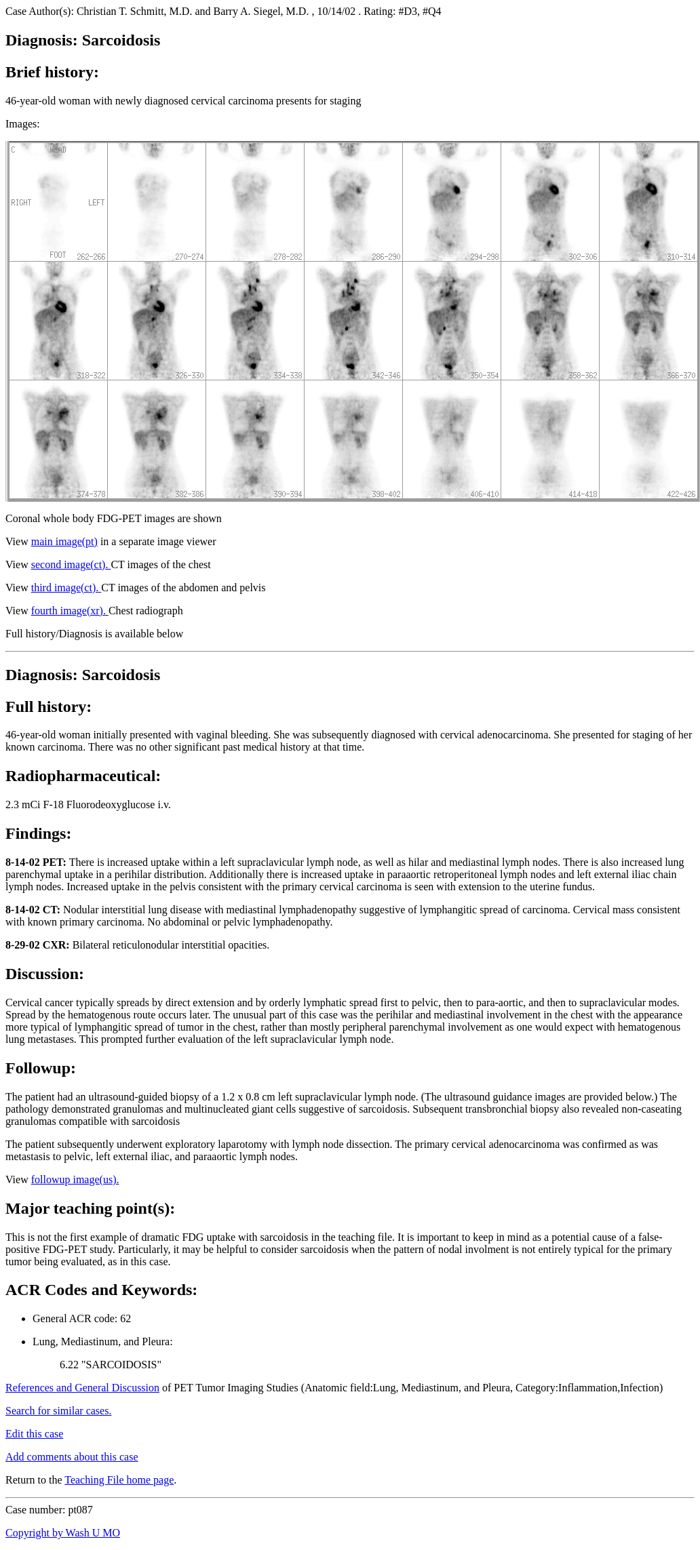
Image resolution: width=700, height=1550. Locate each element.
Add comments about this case (71, 1457)
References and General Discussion (82, 1387)
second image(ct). (71, 564)
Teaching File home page (119, 1480)
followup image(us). (75, 1179)
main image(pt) (64, 541)
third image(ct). (66, 587)
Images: (22, 124)
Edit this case (34, 1433)
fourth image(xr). (70, 610)
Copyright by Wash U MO (62, 1532)
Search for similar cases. (58, 1410)
